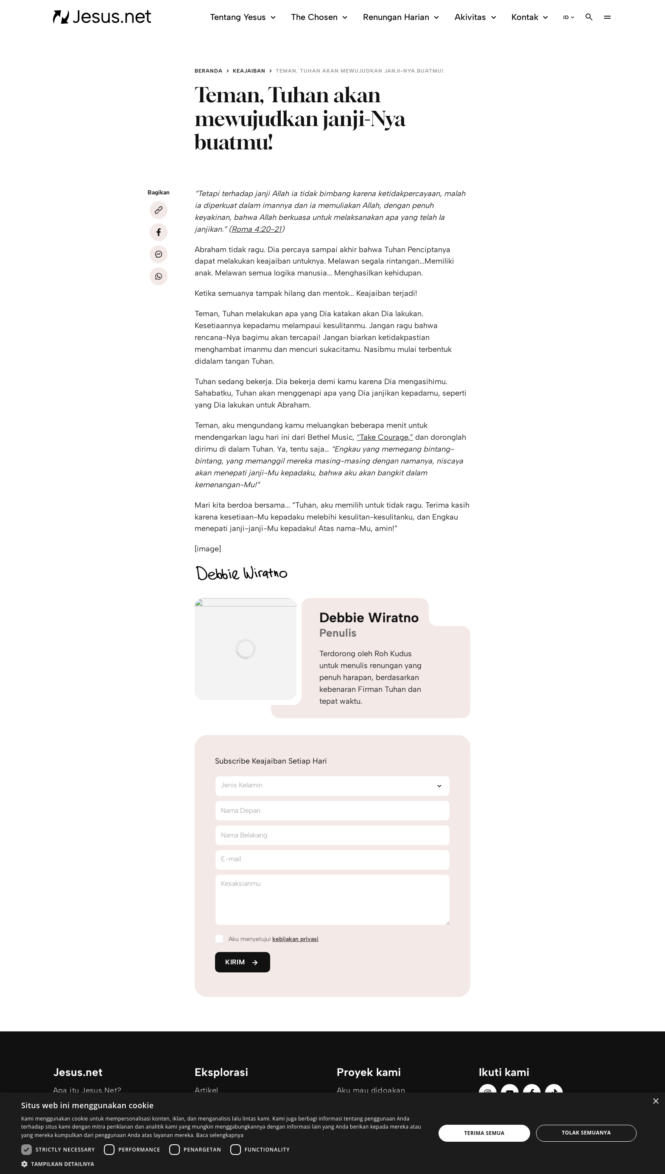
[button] (222, 1164)
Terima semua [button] (484, 1133)
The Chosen (320, 17)
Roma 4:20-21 (256, 229)
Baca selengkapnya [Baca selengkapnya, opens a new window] (220, 1135)
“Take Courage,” (385, 437)
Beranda (209, 71)
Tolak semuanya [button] (586, 1132)
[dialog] (332, 1133)
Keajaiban (249, 71)
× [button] (655, 1101)
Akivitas (477, 17)
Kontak (530, 17)
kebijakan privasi (295, 939)
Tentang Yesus (244, 17)
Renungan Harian (402, 17)
